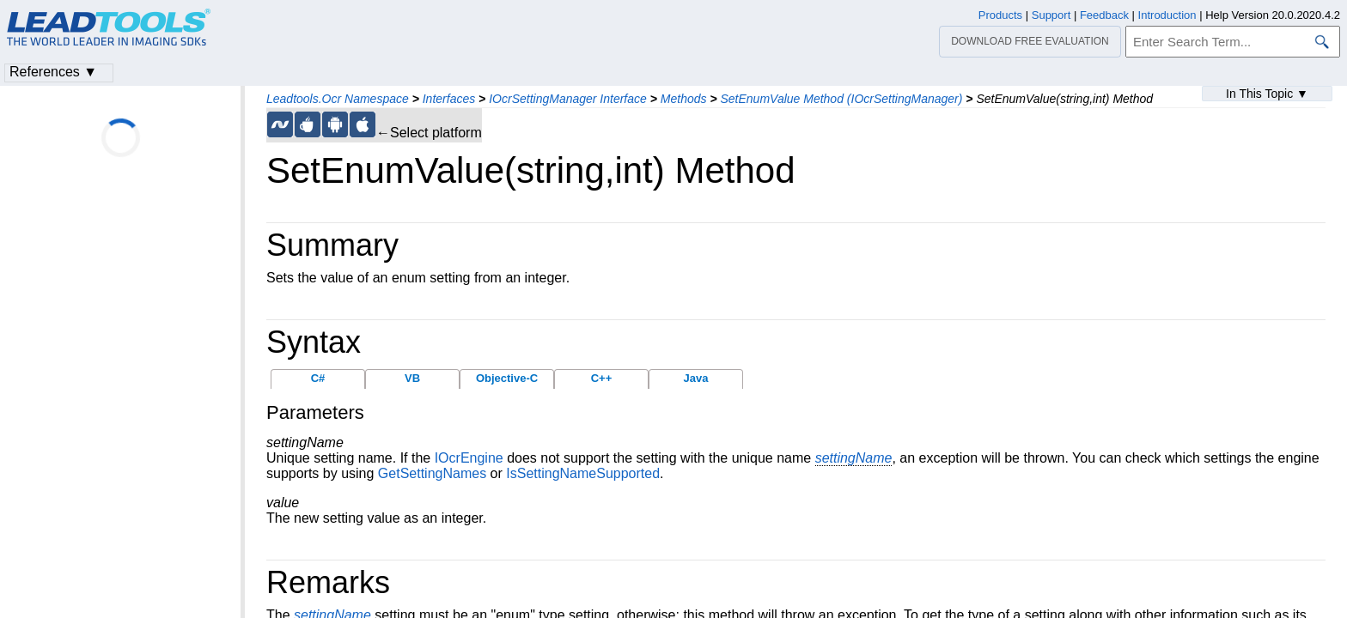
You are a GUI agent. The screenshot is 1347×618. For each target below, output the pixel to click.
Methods (684, 99)
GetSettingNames (432, 473)
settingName (854, 458)
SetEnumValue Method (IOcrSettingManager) (841, 99)
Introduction (1167, 15)
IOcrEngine (469, 458)
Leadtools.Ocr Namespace (337, 99)
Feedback (1104, 15)
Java (696, 378)
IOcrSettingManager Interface (568, 99)
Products (1000, 15)
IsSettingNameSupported (583, 473)
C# (318, 378)
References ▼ (53, 71)
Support (1051, 15)
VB (412, 378)
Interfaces (449, 99)
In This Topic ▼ (1267, 93)
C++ (602, 378)
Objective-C (507, 378)
